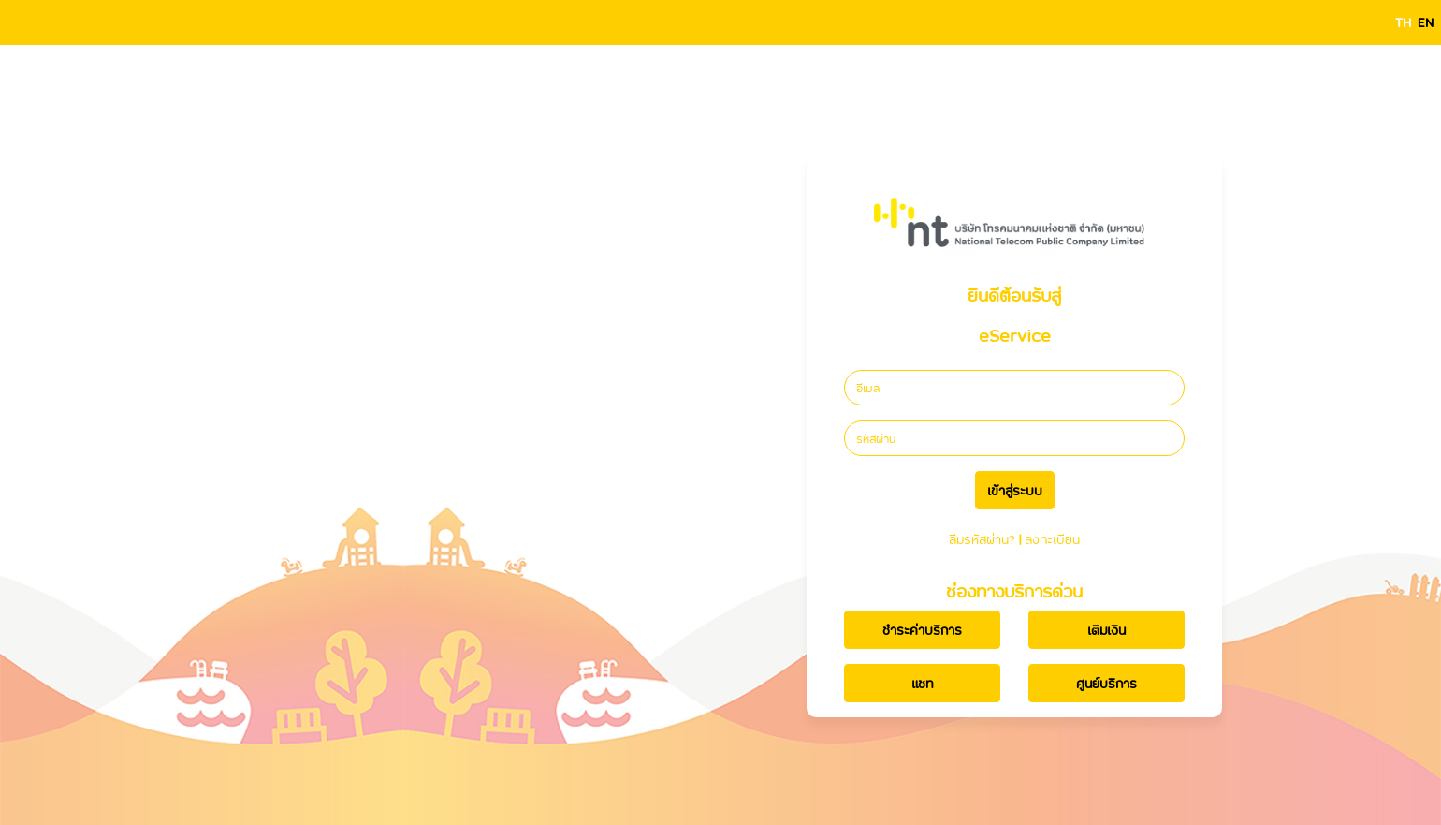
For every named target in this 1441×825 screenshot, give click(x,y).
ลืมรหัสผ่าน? (982, 539)
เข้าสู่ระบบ (1014, 490)
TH (1403, 22)
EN (1426, 22)
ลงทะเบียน (1052, 539)
